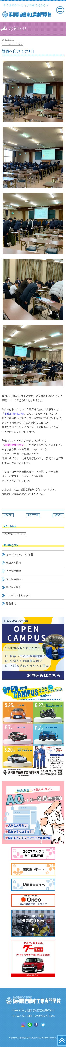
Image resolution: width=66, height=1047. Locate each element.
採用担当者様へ (14, 579)
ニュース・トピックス (12, 44)
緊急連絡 (11, 603)
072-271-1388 (24, 1015)
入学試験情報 (13, 571)
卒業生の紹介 (13, 587)
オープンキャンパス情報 (19, 554)
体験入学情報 (13, 562)
